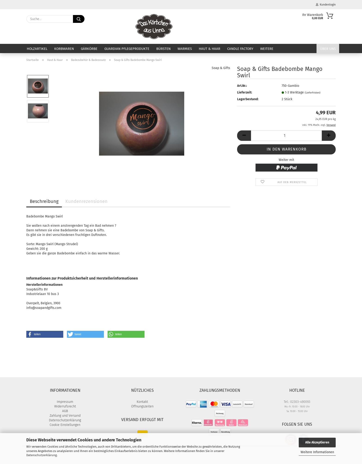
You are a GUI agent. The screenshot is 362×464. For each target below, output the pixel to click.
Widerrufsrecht (65, 406)
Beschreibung (44, 201)
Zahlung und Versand (65, 416)
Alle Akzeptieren (317, 442)
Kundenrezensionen (86, 201)
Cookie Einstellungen (65, 425)
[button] (244, 135)
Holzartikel (37, 49)
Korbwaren (64, 49)
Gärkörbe (89, 49)
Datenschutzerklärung (41, 455)
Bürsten (163, 49)
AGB (65, 411)
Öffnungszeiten (142, 406)
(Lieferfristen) (312, 92)
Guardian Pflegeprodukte (126, 49)
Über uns (328, 49)
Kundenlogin (326, 4)
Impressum (65, 402)
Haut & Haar (209, 49)
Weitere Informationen (317, 452)
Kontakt (142, 402)
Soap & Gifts (221, 68)
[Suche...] (78, 19)
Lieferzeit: (244, 92)
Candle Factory (240, 49)
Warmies (185, 49)
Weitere (266, 49)
